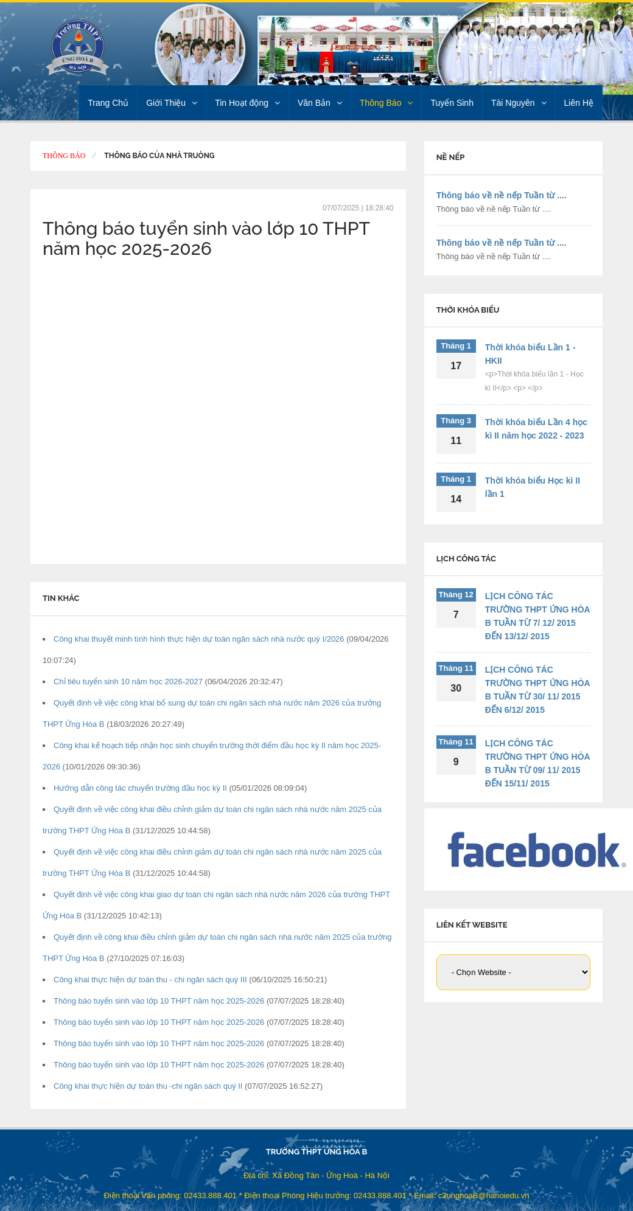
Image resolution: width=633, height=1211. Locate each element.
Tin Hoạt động (247, 103)
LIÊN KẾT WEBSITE (472, 924)
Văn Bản (320, 103)
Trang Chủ (108, 103)
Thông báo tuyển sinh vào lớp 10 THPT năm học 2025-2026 (160, 1000)
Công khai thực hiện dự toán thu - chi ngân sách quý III (151, 979)
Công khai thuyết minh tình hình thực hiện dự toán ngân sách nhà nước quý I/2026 (200, 639)
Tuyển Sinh (452, 103)
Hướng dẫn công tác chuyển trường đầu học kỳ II (141, 788)
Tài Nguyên (519, 103)
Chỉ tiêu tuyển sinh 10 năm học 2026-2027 (129, 681)
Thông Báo (386, 103)
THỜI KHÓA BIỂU (468, 309)
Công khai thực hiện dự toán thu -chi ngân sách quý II (149, 1086)
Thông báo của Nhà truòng (159, 155)
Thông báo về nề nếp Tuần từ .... (501, 195)
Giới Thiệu (171, 103)
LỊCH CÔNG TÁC (466, 558)
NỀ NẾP (450, 157)
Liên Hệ (578, 103)
